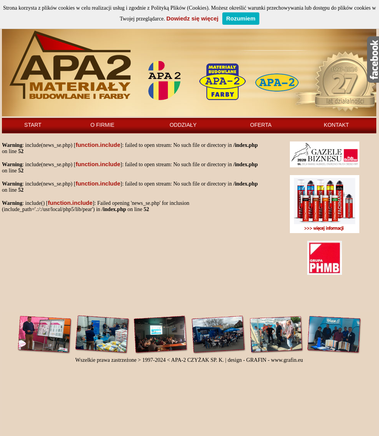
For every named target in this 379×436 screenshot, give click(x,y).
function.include (98, 144)
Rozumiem (240, 18)
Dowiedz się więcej (192, 18)
